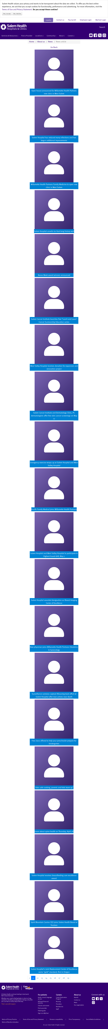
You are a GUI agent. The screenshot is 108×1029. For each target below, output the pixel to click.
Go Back (54, 47)
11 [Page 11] (33, 977)
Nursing (58, 1001)
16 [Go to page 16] (55, 977)
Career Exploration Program (61, 998)
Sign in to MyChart (43, 1013)
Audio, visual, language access (45, 998)
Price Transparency (74, 1019)
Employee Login (87, 20)
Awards (76, 997)
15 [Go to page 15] (51, 977)
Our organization (79, 1005)
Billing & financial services (43, 1002)
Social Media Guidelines (93, 1019)
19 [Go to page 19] (68, 977)
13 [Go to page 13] (42, 977)
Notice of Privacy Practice (9, 1019)
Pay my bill (73, 20)
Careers (71, 35)
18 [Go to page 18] (64, 977)
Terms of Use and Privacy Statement (17, 9)
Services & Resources (9, 35)
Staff (57, 1009)
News (50, 41)
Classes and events (43, 1006)
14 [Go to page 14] (46, 977)
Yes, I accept (6, 13)
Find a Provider (26, 35)
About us (41, 41)
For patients (42, 994)
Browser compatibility (56, 1019)
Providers (59, 1004)
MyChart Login (100, 20)
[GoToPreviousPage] (29, 978)
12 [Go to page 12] (37, 977)
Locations (39, 35)
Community (51, 35)
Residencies (59, 1006)
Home (31, 41)
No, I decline (17, 13)
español (48, 20)
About (62, 35)
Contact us (61, 20)
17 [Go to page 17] (59, 977)
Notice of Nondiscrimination (10, 1022)
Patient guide (42, 1011)
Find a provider (42, 1008)
